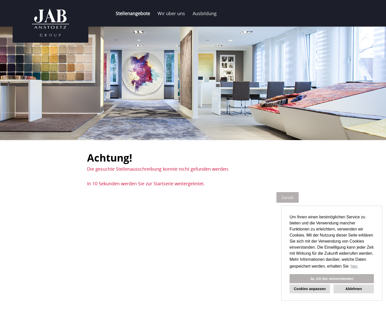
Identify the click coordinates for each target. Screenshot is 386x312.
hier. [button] (354, 266)
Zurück (287, 197)
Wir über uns (171, 13)
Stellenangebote (133, 13)
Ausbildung (205, 13)
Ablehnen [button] (353, 289)
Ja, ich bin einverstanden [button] (331, 279)
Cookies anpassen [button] (310, 289)
